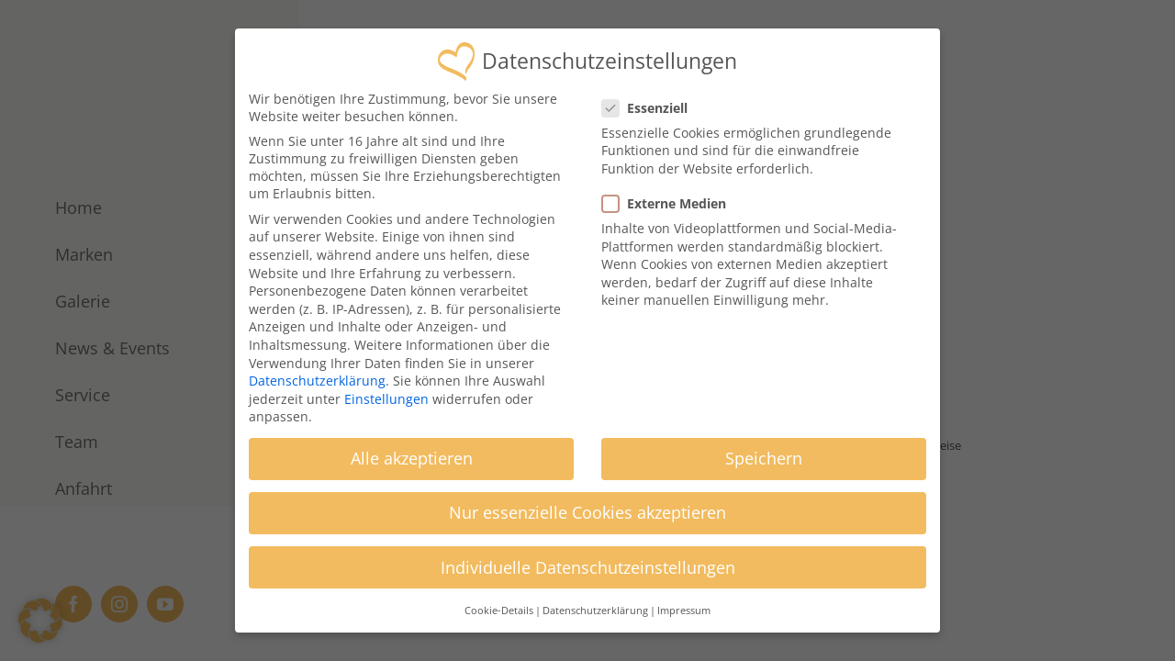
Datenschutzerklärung (317, 374)
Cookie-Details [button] (498, 604)
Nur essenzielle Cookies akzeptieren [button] (587, 507)
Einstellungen (386, 392)
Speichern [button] (763, 452)
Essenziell (652, 101)
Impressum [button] (684, 604)
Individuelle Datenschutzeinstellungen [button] (588, 561)
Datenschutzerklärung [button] (595, 604)
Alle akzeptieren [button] (412, 452)
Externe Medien (671, 197)
